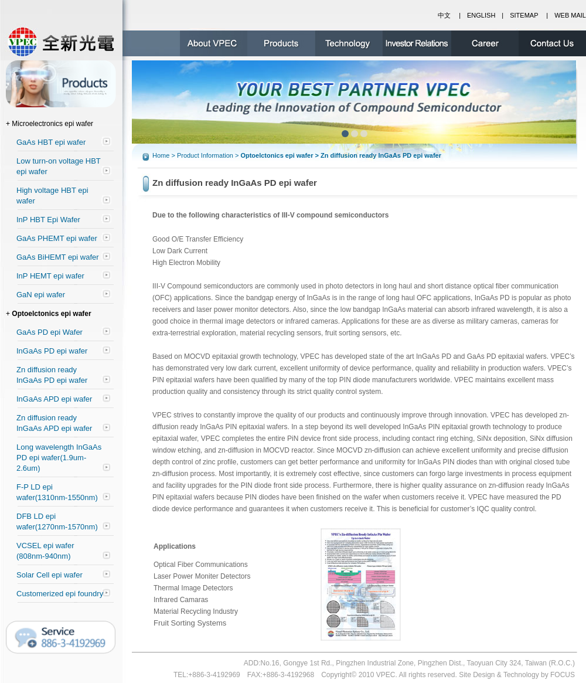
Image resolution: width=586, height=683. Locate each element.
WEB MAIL (570, 15)
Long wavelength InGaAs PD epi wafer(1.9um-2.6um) (58, 458)
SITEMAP (524, 15)
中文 (444, 15)
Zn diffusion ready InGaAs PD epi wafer (51, 375)
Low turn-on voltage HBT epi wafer (58, 166)
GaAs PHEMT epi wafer (56, 238)
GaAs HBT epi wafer (51, 142)
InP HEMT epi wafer (50, 275)
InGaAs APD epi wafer (54, 399)
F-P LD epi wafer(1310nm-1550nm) (57, 492)
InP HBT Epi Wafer (48, 219)
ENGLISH (481, 15)
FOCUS (562, 675)
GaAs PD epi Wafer (49, 332)
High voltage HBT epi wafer (52, 195)
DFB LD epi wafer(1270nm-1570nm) (57, 521)
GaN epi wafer (40, 294)
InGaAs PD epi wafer (51, 350)
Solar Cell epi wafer (49, 574)
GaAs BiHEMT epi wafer (57, 257)
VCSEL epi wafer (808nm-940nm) (45, 550)
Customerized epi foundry (59, 593)
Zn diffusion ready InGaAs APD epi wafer (54, 423)
